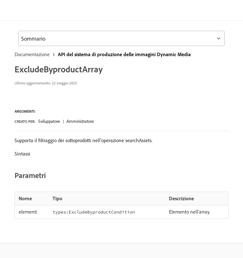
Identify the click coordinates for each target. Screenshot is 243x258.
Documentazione (32, 54)
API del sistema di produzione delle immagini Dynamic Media (124, 54)
